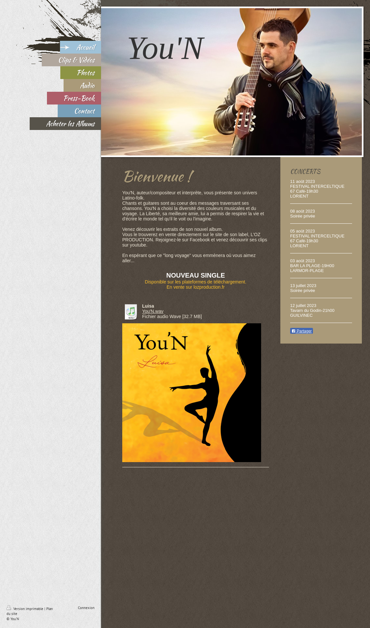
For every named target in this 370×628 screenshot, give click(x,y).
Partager (301, 331)
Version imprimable (25, 608)
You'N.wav (152, 311)
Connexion (86, 607)
